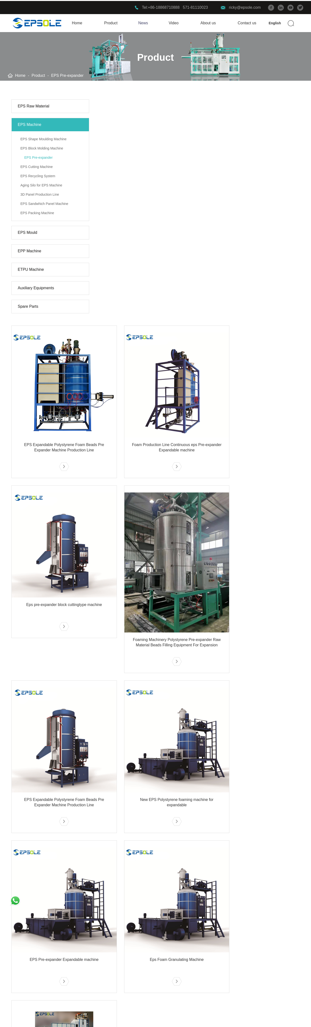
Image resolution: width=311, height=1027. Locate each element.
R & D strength (148, 947)
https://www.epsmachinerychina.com (253, 965)
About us (208, 22)
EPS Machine (29, 124)
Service (145, 932)
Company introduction (154, 965)
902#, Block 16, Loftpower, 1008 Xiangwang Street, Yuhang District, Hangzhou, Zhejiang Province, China (260, 980)
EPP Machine (29, 250)
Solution (82, 932)
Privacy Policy (136, 1019)
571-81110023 (195, 6)
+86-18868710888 (164, 6)
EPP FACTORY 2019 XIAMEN (98, 956)
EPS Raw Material (33, 105)
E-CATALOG (146, 982)
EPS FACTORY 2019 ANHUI (96, 947)
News (143, 22)
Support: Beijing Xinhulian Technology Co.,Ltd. (263, 1019)
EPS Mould (27, 232)
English (275, 22)
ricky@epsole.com (245, 6)
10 (218, 897)
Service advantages (153, 956)
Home (77, 22)
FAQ (139, 973)
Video (174, 22)
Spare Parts (28, 306)
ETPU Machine (31, 269)
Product (111, 22)
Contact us (247, 22)
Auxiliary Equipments (36, 287)
